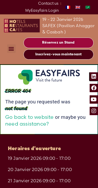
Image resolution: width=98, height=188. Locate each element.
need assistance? (27, 124)
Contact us (48, 3)
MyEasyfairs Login (42, 10)
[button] (11, 48)
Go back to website (29, 117)
